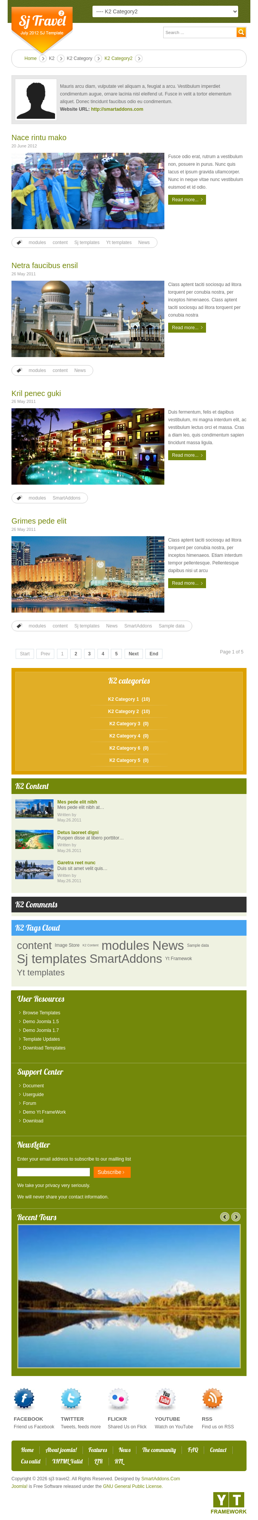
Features (98, 1450)
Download (33, 1121)
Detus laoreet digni (78, 832)
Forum (29, 1103)
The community (159, 1450)
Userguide (33, 1094)
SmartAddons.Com (160, 1478)
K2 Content (90, 945)
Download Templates (44, 1048)
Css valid (30, 1461)
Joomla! (19, 1486)
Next (134, 654)
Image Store (67, 945)
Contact (218, 1450)
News (144, 242)
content (60, 242)
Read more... (185, 199)
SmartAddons (67, 498)
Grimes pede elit (39, 521)
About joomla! (60, 1450)
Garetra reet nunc (76, 862)
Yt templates (119, 242)
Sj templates (86, 242)
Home (30, 58)
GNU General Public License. (133, 1486)
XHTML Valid (67, 1461)
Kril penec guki (36, 393)
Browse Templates (41, 1013)
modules (37, 242)
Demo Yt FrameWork (44, 1112)
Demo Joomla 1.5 (41, 1021)
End (153, 654)
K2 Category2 (118, 58)
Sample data (171, 626)
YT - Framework (229, 1503)
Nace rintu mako (39, 137)
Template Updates (41, 1039)
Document (33, 1085)
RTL (119, 1461)
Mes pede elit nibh (77, 802)
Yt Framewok (178, 958)
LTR (98, 1461)
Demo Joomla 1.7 (41, 1030)
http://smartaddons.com (117, 109)
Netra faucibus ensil (44, 265)
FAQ (193, 1450)
